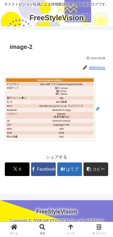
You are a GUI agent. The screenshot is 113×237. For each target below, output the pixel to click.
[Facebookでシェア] (43, 169)
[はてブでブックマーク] (69, 169)
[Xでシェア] (17, 169)
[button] (95, 169)
